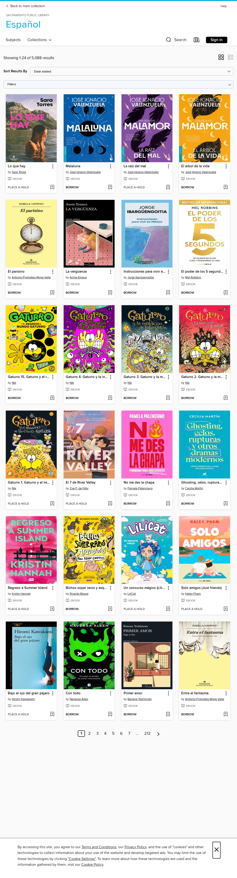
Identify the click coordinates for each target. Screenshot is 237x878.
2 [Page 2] (89, 733)
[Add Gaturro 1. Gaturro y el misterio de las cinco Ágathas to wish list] (52, 504)
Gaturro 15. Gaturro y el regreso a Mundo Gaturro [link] (29, 377)
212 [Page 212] (147, 733)
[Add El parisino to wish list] (52, 293)
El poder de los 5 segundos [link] (202, 272)
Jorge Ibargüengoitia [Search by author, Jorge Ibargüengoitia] (141, 277)
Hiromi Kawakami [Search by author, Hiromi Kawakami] (23, 699)
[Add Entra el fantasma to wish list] (225, 715)
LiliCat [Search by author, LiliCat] (132, 594)
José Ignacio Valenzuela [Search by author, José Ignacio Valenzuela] (85, 172)
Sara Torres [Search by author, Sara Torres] (19, 172)
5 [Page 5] (113, 733)
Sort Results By (15, 71)
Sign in (217, 40)
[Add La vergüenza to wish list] (110, 293)
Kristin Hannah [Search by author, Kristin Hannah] (21, 594)
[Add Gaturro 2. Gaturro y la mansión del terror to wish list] (225, 398)
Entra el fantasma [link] (195, 693)
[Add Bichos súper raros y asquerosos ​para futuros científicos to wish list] (110, 609)
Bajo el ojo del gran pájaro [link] (29, 693)
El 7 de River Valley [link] (81, 483)
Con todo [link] (73, 693)
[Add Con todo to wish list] (110, 715)
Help (224, 6)
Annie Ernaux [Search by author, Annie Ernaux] (78, 277)
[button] (176, 40)
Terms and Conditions (98, 847)
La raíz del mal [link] (135, 166)
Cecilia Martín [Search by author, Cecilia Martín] (194, 488)
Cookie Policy (92, 864)
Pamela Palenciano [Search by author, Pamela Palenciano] (140, 488)
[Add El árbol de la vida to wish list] (225, 188)
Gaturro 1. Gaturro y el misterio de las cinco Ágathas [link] (29, 483)
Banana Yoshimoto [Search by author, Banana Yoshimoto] (140, 699)
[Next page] (158, 733)
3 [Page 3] (97, 733)
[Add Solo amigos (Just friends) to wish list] (225, 609)
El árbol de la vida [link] (195, 166)
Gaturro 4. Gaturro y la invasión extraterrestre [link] (87, 377)
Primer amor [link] (133, 693)
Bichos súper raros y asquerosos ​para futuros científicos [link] (87, 588)
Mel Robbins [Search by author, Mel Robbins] (193, 277)
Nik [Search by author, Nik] (14, 383)
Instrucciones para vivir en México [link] (145, 272)
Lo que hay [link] (16, 166)
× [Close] (216, 850)
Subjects (13, 40)
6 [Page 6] (121, 733)
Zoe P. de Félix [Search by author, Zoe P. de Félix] (79, 488)
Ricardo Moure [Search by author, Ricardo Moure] (79, 594)
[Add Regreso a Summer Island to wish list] (52, 609)
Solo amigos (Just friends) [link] (201, 588)
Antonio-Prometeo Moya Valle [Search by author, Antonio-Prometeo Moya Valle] (31, 277)
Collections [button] (40, 40)
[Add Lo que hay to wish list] (52, 188)
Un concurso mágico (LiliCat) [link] (145, 588)
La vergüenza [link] (76, 272)
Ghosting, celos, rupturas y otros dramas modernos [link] (202, 483)
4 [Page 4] (105, 733)
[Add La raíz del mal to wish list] (168, 188)
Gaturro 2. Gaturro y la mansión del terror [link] (202, 377)
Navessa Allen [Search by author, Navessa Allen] (79, 699)
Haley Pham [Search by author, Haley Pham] (193, 594)
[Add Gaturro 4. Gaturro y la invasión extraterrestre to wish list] (110, 398)
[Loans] (197, 40)
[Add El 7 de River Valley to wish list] (110, 504)
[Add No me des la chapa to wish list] (168, 504)
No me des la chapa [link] (139, 483)
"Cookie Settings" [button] (82, 859)
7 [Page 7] (129, 733)
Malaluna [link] (73, 166)
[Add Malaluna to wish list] (110, 188)
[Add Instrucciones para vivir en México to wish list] (168, 293)
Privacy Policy (136, 847)
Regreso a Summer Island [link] (27, 588)
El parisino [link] (16, 272)
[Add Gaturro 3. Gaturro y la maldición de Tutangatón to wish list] (168, 398)
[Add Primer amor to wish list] (168, 715)
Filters (11, 84)
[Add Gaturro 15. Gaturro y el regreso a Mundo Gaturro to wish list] (52, 398)
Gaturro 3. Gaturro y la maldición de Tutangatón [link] (145, 377)
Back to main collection (25, 6)
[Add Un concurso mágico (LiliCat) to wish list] (168, 609)
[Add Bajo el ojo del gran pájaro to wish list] (52, 715)
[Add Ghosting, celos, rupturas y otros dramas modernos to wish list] (225, 504)
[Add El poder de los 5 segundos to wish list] (225, 293)
